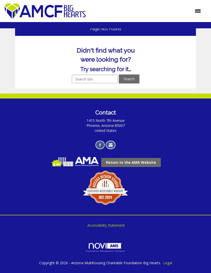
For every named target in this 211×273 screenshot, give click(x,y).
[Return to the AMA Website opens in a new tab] (131, 162)
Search (129, 78)
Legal (167, 262)
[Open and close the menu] (146, 11)
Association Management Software (105, 247)
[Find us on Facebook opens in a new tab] (100, 145)
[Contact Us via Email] (111, 145)
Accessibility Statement (106, 225)
